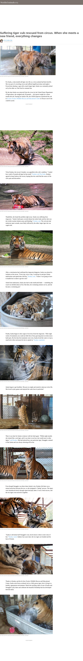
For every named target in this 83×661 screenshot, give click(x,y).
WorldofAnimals (9, 2)
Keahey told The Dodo (39, 174)
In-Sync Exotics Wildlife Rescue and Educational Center (23, 98)
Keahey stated (13, 537)
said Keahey (13, 440)
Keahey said (36, 221)
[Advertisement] (41, 18)
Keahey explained (39, 340)
